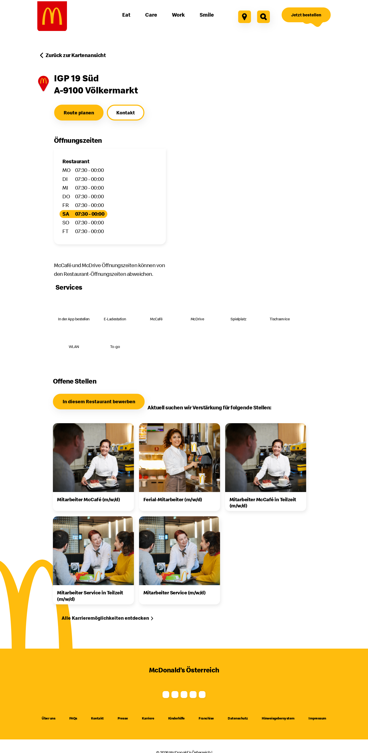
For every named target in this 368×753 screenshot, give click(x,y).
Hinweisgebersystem (278, 727)
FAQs (73, 727)
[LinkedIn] (245, 694)
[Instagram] (153, 694)
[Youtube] (184, 694)
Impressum (317, 727)
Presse (123, 727)
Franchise (206, 727)
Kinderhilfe (176, 727)
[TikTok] (214, 694)
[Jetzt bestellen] (306, 15)
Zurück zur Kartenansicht (75, 55)
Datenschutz (238, 727)
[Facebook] (123, 694)
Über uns (48, 727)
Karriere (148, 727)
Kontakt (97, 727)
